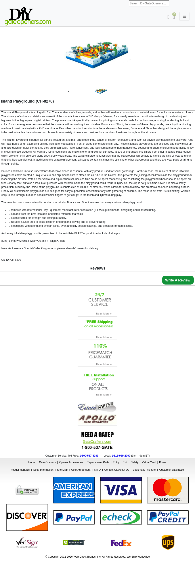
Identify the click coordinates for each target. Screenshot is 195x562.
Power (163, 462)
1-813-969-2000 (120, 455)
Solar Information (43, 469)
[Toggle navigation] (184, 16)
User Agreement (80, 469)
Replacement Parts (98, 462)
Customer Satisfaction (172, 469)
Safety (134, 462)
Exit (125, 462)
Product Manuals (20, 469)
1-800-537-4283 (88, 455)
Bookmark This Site (144, 469)
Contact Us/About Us (116, 469)
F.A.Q (97, 469)
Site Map (62, 469)
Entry (116, 462)
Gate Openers (47, 462)
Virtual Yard (148, 462)
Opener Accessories (71, 462)
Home (31, 462)
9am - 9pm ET (140, 455)
